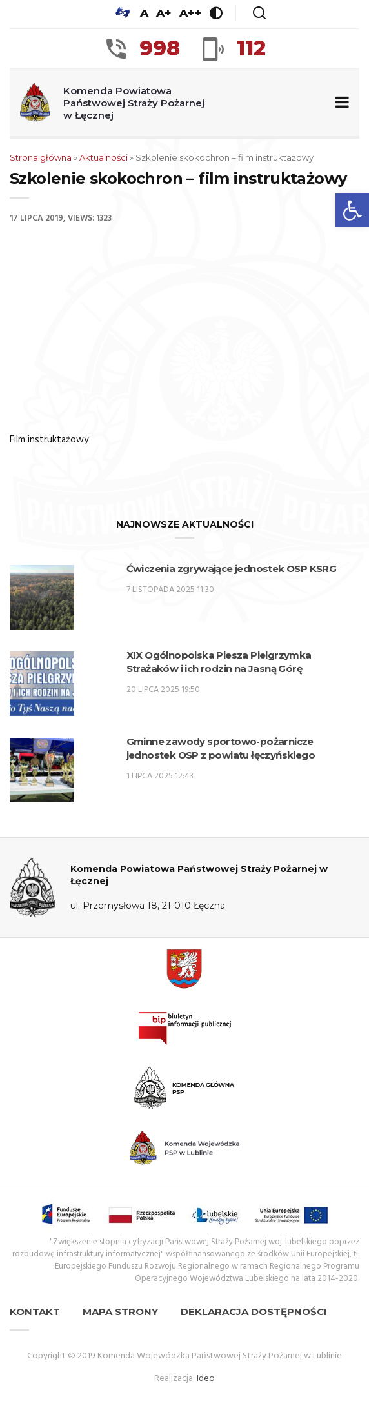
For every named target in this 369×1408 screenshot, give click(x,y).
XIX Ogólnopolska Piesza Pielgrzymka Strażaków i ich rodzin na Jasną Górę (219, 662)
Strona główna (41, 157)
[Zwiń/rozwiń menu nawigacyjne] (339, 103)
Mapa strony (120, 1311)
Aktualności (103, 157)
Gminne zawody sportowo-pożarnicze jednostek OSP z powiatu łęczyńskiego (220, 748)
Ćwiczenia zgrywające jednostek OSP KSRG (231, 568)
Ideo (206, 1378)
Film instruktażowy (49, 440)
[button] (352, 210)
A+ (164, 12)
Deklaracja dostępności (254, 1311)
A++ (190, 12)
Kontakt (35, 1311)
